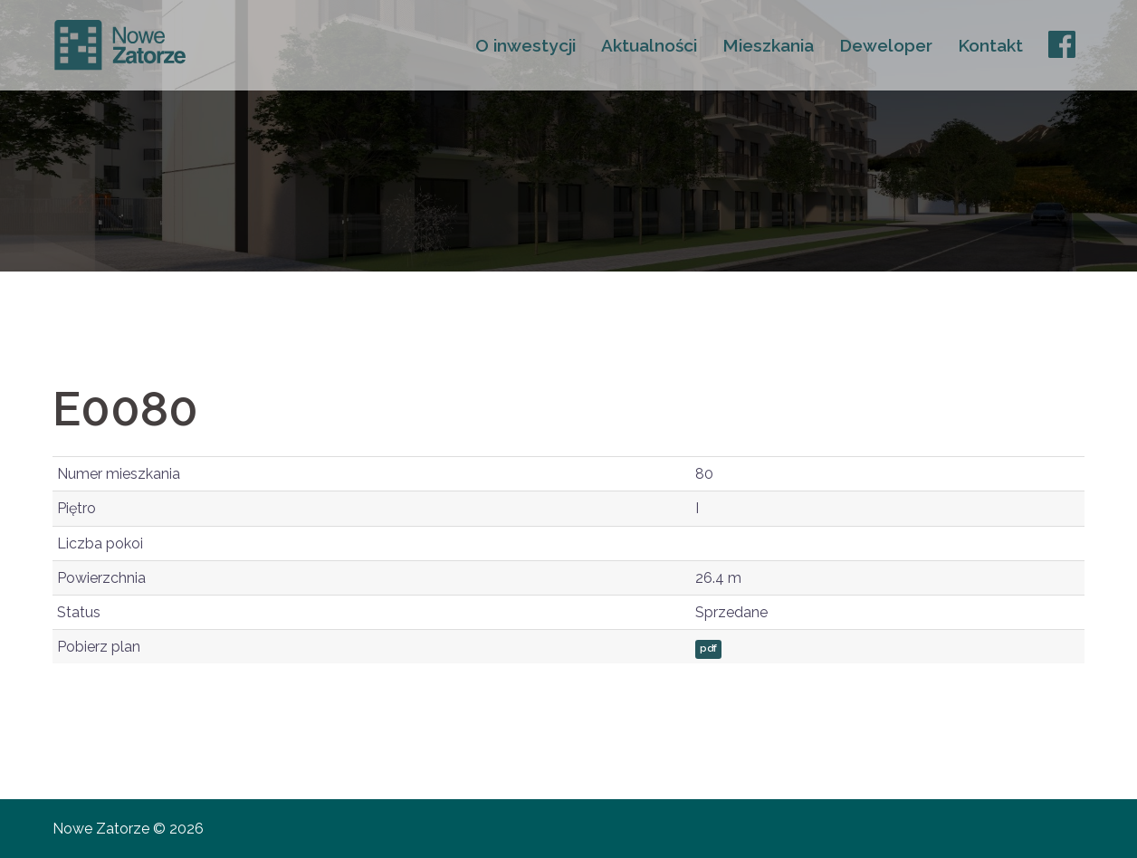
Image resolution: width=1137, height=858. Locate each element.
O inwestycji (525, 45)
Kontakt (990, 45)
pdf (708, 648)
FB (1060, 45)
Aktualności (649, 45)
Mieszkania (768, 45)
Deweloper (885, 45)
